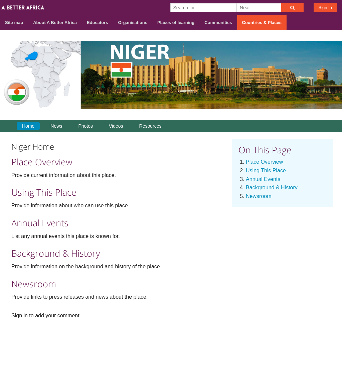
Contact (277, 340)
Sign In (325, 7)
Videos (116, 126)
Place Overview (264, 162)
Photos (85, 126)
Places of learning (175, 22)
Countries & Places (262, 22)
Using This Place (266, 170)
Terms (301, 340)
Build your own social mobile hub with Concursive (171, 355)
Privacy (324, 340)
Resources (150, 126)
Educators (97, 22)
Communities (218, 22)
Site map (14, 22)
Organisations (132, 22)
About (253, 340)
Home (28, 126)
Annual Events (263, 179)
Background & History (272, 187)
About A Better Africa (55, 22)
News (56, 126)
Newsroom (258, 196)
